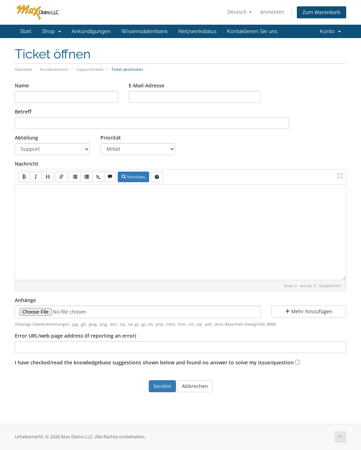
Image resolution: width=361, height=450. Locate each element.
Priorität (110, 137)
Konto (330, 31)
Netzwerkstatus (197, 31)
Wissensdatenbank (144, 31)
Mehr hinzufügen (308, 311)
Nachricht (26, 163)
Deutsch (239, 11)
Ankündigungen (91, 31)
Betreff (23, 111)
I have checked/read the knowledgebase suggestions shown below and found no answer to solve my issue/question (154, 362)
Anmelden (272, 11)
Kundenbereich (54, 69)
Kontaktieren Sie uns (252, 31)
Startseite (23, 69)
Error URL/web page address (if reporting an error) (75, 335)
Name (22, 85)
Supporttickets (90, 69)
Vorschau (133, 177)
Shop (51, 31)
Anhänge (25, 300)
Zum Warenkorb (321, 12)
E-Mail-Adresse (146, 85)
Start (25, 31)
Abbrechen (195, 386)
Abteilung (26, 137)
